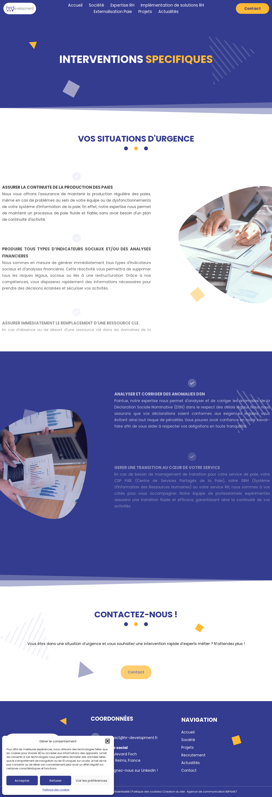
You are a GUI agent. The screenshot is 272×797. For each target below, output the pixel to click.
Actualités (168, 11)
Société (96, 5)
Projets (145, 11)
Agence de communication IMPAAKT (212, 792)
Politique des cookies (55, 789)
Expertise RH (122, 5)
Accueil (75, 5)
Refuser (56, 780)
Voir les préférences (91, 780)
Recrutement (193, 755)
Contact (189, 770)
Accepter (22, 780)
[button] (107, 741)
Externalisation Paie (113, 11)
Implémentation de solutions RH (172, 5)
